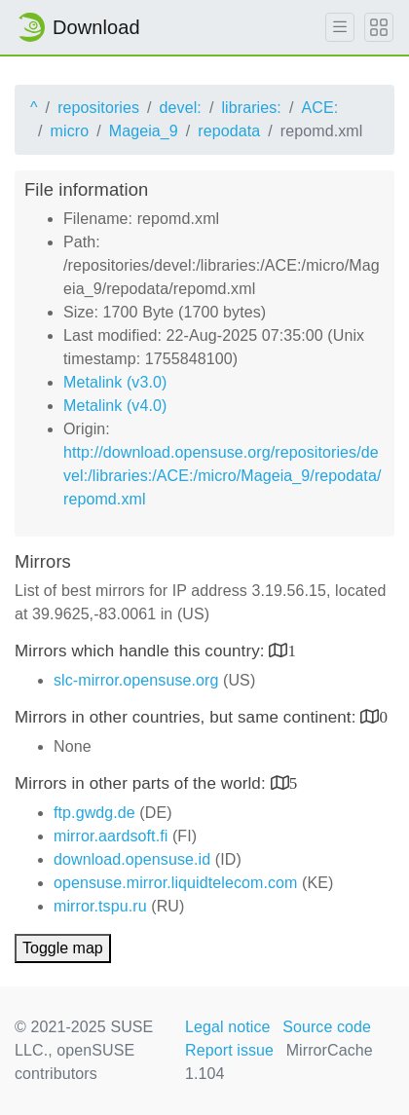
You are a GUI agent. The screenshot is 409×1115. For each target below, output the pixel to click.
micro (70, 131)
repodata (229, 131)
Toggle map (62, 948)
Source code (326, 1027)
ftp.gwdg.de (94, 812)
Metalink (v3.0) (115, 382)
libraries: (250, 107)
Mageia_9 (143, 131)
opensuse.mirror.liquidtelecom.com (176, 882)
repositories (98, 107)
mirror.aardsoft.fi (110, 836)
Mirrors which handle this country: (142, 651)
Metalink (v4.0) (115, 405)
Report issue (229, 1050)
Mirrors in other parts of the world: (143, 783)
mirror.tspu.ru (100, 906)
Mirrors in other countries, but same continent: (187, 717)
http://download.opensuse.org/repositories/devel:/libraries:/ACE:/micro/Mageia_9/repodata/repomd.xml (222, 475)
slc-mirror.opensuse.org (136, 680)
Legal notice (228, 1027)
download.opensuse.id (132, 859)
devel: (181, 107)
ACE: (319, 107)
